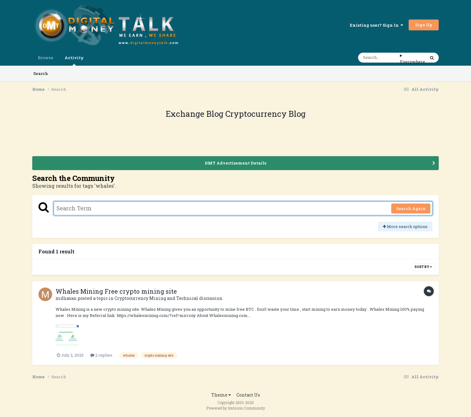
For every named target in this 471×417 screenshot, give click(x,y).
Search (40, 73)
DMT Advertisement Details (235, 163)
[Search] (379, 58)
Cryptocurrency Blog (265, 113)
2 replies (101, 355)
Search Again (410, 208)
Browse (45, 57)
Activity (74, 60)
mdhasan (66, 298)
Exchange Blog (195, 113)
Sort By (423, 267)
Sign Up (423, 25)
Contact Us (248, 395)
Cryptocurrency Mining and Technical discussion (168, 298)
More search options (405, 226)
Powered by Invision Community (235, 408)
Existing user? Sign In (376, 25)
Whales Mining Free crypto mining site (116, 291)
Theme (221, 395)
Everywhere (412, 61)
